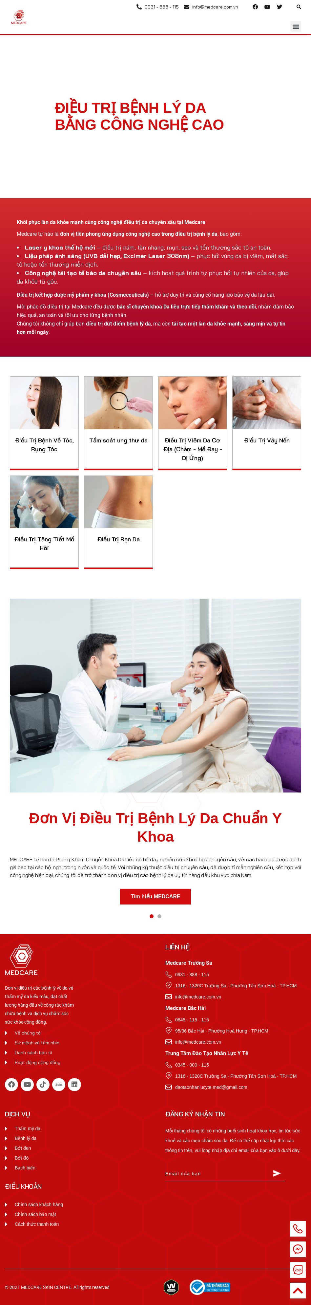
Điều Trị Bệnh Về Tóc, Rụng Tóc (44, 445)
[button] (299, 7)
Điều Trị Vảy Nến (267, 440)
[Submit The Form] (277, 1174)
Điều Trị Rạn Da (118, 539)
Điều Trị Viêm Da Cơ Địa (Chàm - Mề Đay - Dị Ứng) (192, 449)
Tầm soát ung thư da (118, 440)
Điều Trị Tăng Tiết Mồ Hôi (44, 543)
